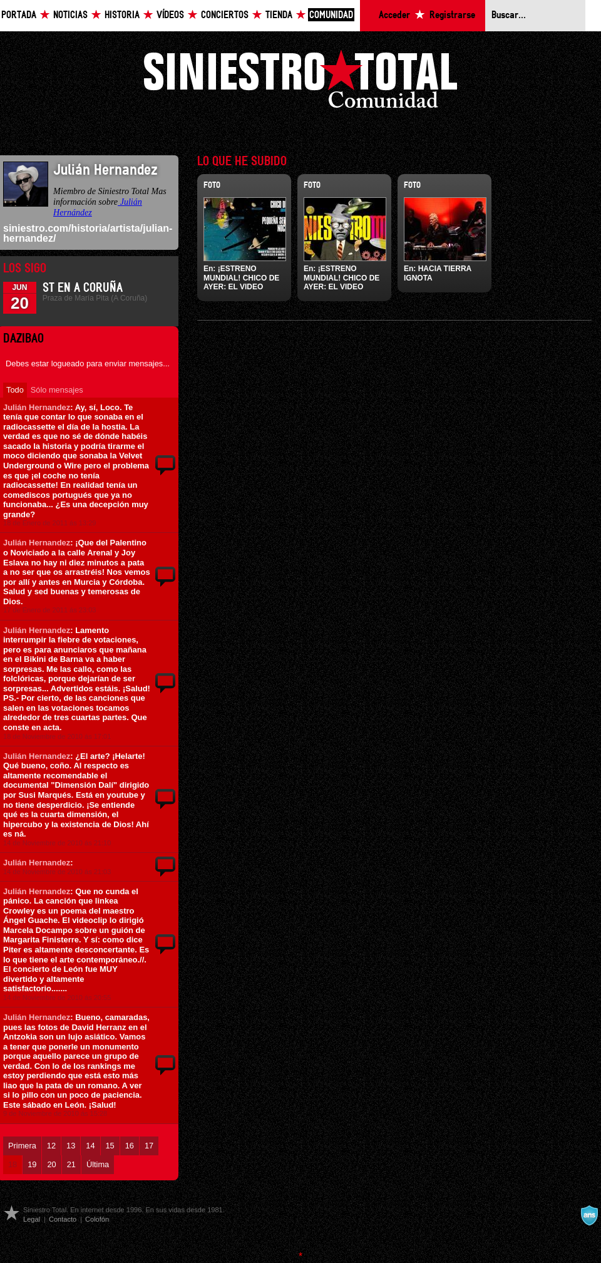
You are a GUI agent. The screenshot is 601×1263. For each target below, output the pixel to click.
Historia (122, 15)
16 (129, 1145)
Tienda (278, 15)
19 (32, 1164)
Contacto (62, 1219)
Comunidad (331, 15)
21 (71, 1164)
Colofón (97, 1219)
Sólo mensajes (57, 389)
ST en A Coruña (83, 288)
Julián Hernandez (36, 407)
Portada (18, 15)
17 (149, 1145)
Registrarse (452, 15)
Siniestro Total (300, 82)
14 (90, 1145)
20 (51, 1164)
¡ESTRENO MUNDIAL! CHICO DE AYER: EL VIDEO (241, 277)
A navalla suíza (589, 1215)
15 (110, 1145)
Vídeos (170, 15)
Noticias (70, 15)
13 (70, 1145)
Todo (15, 389)
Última (97, 1164)
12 (51, 1145)
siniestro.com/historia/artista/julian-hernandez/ (87, 233)
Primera (22, 1145)
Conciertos (225, 15)
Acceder (394, 15)
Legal (31, 1219)
